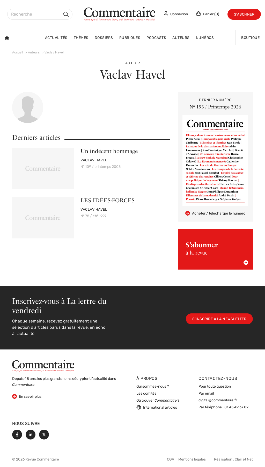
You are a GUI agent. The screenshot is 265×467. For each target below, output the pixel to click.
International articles (156, 407)
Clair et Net (244, 460)
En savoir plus (26, 396)
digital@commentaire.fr (217, 400)
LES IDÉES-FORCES (107, 200)
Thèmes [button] (81, 38)
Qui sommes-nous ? (152, 387)
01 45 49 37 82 (236, 407)
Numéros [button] (205, 38)
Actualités (56, 38)
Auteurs (181, 38)
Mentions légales (192, 460)
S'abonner (244, 15)
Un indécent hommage (109, 151)
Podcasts (156, 38)
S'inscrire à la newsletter (219, 319)
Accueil (17, 52)
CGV (170, 460)
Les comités (146, 394)
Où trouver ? (157, 400)
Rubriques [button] (130, 38)
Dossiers (104, 38)
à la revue (217, 253)
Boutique (250, 38)
